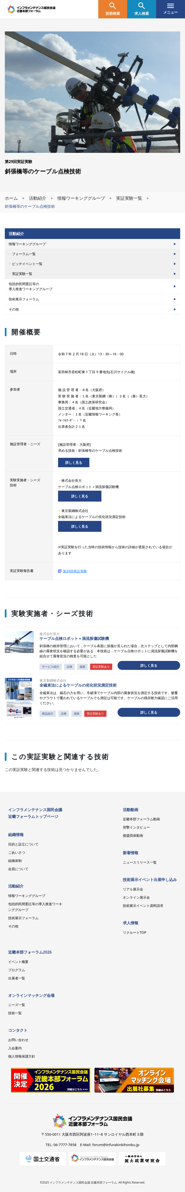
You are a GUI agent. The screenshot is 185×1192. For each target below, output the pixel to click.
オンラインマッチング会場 (31, 995)
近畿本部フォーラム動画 (141, 819)
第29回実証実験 (75, 571)
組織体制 (15, 860)
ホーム (11, 198)
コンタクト (17, 1030)
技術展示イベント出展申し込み (150, 879)
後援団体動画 (133, 835)
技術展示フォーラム (24, 299)
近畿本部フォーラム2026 (30, 952)
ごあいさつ (16, 852)
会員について (18, 868)
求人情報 (130, 922)
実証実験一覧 (129, 198)
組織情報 (16, 834)
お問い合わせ (18, 1039)
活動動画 (130, 809)
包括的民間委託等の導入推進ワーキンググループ (31, 286)
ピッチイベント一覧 (27, 263)
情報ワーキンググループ (81, 198)
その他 (14, 309)
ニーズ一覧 (16, 1004)
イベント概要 (18, 961)
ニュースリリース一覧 (140, 862)
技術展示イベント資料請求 (143, 905)
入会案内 (15, 1048)
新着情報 (130, 852)
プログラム (16, 970)
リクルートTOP (134, 932)
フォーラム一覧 (24, 254)
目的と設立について (23, 844)
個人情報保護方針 (21, 1056)
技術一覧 (15, 1013)
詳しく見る (73, 462)
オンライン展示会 (136, 897)
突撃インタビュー (136, 827)
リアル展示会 (133, 889)
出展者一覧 (16, 978)
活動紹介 (37, 198)
